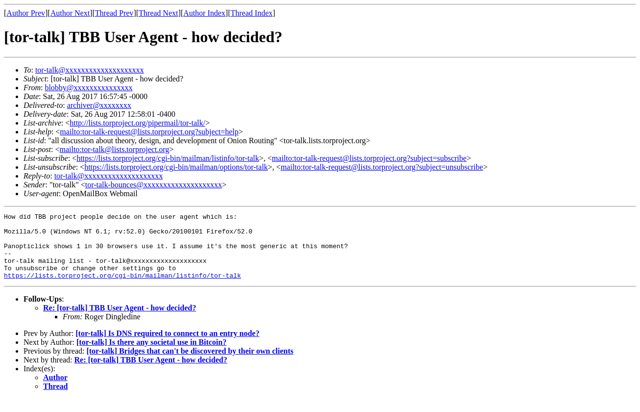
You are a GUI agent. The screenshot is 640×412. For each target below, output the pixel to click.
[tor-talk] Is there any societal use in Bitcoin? (151, 355)
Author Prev (25, 13)
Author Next (70, 13)
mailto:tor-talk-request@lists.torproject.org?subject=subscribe (369, 158)
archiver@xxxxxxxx (99, 105)
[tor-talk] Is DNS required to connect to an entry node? (167, 346)
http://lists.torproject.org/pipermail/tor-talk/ (137, 123)
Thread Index (252, 13)
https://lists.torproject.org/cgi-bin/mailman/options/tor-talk (176, 167)
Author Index (204, 13)
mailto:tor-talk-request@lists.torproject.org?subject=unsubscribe (382, 167)
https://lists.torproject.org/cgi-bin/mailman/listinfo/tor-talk (167, 158)
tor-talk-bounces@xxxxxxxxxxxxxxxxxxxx (153, 184)
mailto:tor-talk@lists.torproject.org (114, 149)
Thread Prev (114, 13)
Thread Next (158, 13)
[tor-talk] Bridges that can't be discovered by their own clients (189, 364)
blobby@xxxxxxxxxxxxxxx (88, 87)
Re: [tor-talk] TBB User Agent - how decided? (119, 321)
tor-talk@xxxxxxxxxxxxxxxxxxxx (89, 70)
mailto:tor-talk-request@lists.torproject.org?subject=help (149, 132)
